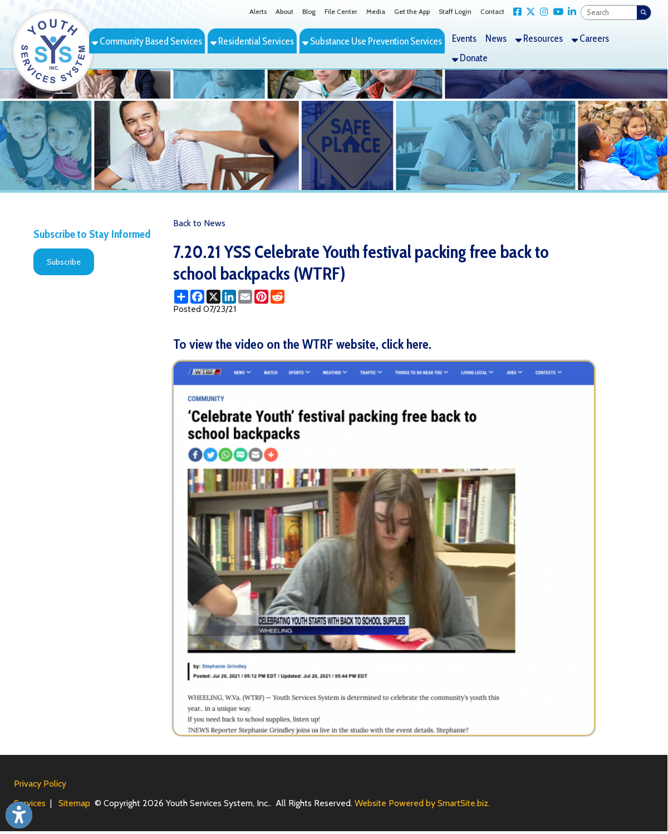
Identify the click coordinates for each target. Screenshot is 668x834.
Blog (309, 11)
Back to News (199, 223)
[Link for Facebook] (515, 12)
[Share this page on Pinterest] (261, 297)
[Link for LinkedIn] (569, 12)
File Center (341, 11)
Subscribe (64, 261)
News (496, 38)
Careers (590, 38)
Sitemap (74, 803)
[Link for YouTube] (555, 12)
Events (464, 38)
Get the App (412, 11)
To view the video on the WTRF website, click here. (302, 344)
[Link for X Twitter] (529, 12)
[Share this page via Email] (245, 297)
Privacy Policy (40, 783)
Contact (492, 11)
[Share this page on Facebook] (197, 297)
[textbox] (609, 12)
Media (375, 11)
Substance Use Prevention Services (372, 41)
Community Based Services (147, 41)
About (284, 11)
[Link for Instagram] (542, 12)
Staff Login (455, 11)
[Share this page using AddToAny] (181, 297)
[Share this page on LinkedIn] (229, 297)
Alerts (258, 11)
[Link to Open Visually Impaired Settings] (19, 815)
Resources (539, 38)
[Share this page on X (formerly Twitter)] (213, 297)
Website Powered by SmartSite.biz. (422, 803)
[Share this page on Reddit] (277, 297)
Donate (470, 58)
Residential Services (252, 41)
